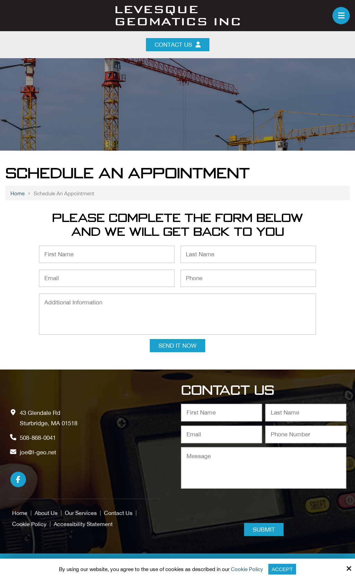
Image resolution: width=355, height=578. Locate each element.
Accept (282, 569)
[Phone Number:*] (305, 434)
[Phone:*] (248, 278)
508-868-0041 (38, 437)
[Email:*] (107, 278)
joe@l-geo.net (38, 452)
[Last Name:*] (248, 254)
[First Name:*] (107, 254)
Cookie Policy (247, 569)
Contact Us (178, 44)
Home (17, 193)
